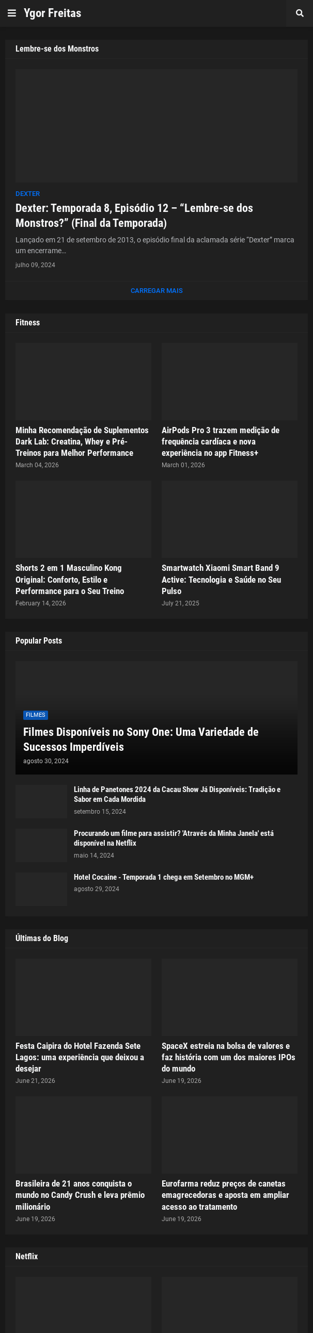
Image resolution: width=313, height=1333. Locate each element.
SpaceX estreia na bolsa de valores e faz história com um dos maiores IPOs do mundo (228, 1057)
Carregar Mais (157, 290)
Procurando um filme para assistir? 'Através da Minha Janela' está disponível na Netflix (174, 838)
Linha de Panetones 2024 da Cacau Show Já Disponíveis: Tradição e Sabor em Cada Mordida (177, 794)
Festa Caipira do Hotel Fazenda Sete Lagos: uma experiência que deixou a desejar (79, 1057)
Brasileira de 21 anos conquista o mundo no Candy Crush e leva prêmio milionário (80, 1194)
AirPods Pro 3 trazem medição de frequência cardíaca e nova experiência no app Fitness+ (220, 441)
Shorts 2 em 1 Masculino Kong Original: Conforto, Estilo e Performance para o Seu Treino (69, 579)
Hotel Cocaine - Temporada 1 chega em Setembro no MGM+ (164, 877)
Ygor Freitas (52, 13)
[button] (12, 13)
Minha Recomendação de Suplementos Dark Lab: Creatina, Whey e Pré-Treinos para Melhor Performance (82, 441)
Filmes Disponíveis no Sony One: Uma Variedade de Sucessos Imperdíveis (141, 739)
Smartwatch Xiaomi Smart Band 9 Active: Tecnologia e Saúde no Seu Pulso (221, 579)
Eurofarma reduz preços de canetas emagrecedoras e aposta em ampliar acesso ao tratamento (225, 1194)
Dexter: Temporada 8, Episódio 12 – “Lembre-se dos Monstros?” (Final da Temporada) (134, 215)
